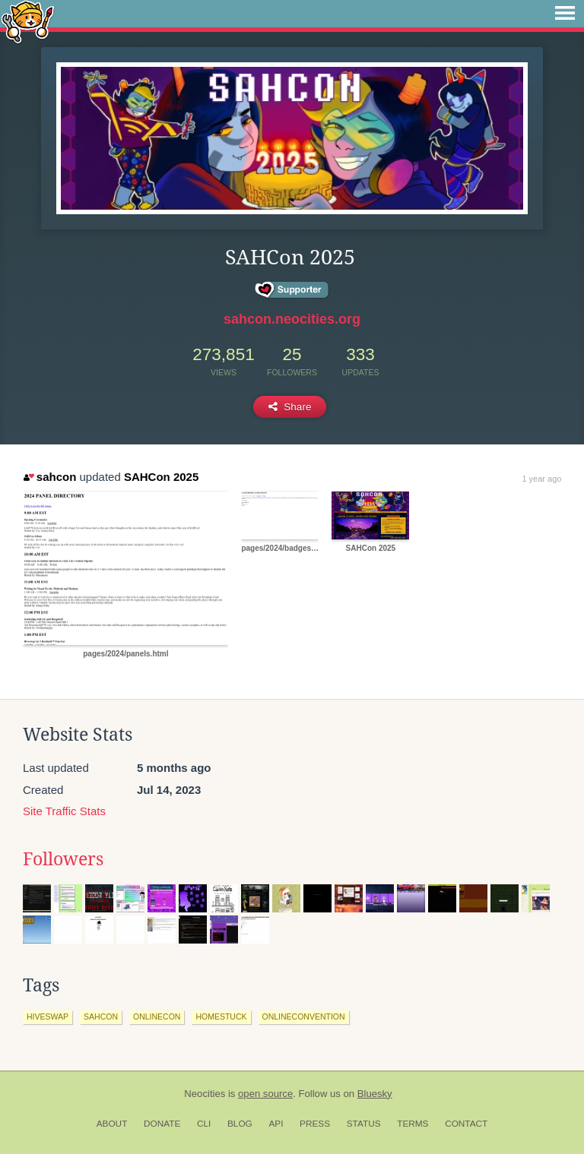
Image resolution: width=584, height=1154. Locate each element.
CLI (204, 1123)
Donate (162, 1123)
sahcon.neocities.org (292, 319)
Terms (412, 1123)
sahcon (50, 476)
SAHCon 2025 (161, 476)
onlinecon (156, 1016)
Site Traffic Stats (64, 811)
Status (364, 1123)
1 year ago (541, 478)
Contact (466, 1123)
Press (315, 1123)
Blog (239, 1123)
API (275, 1123)
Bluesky (374, 1093)
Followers (63, 859)
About (112, 1123)
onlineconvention (303, 1016)
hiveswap (47, 1016)
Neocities (204, 1093)
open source (265, 1093)
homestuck (220, 1016)
